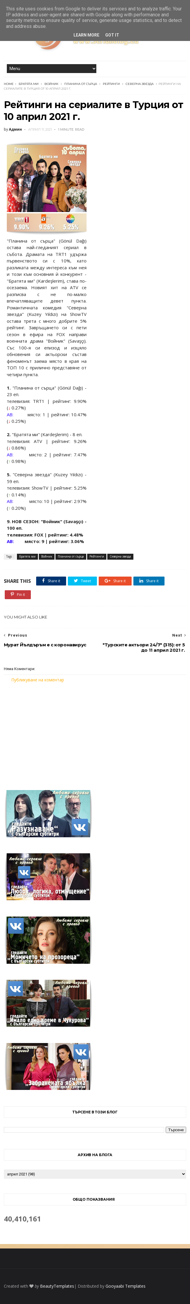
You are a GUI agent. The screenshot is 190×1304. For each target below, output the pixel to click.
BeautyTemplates (57, 1286)
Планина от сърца (80, 84)
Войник (51, 84)
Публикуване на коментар (37, 680)
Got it (112, 35)
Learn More (86, 35)
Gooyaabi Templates (126, 1286)
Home (9, 84)
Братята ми (29, 84)
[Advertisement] (95, 732)
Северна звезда (140, 84)
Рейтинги (111, 84)
